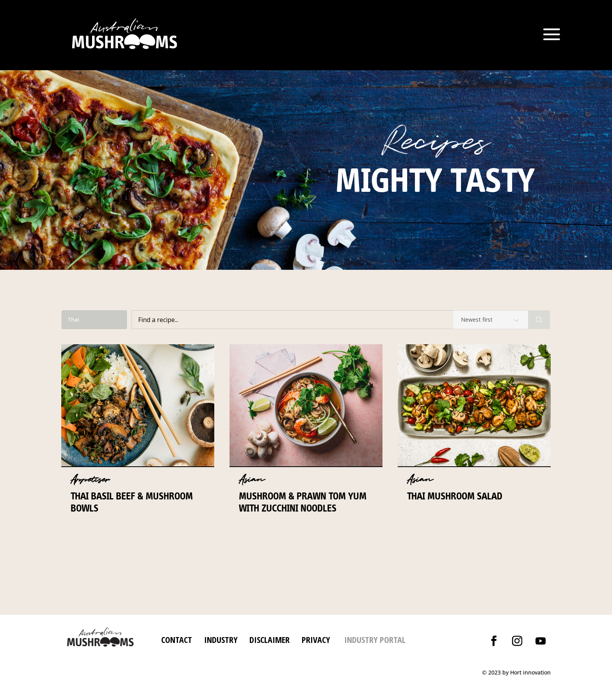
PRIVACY (316, 639)
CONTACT (176, 639)
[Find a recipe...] (330, 319)
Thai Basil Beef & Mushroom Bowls (132, 502)
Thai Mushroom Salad (454, 496)
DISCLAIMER (268, 639)
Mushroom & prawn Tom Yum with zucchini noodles (302, 502)
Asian (252, 479)
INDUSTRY (221, 639)
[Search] (539, 319)
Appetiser (90, 479)
